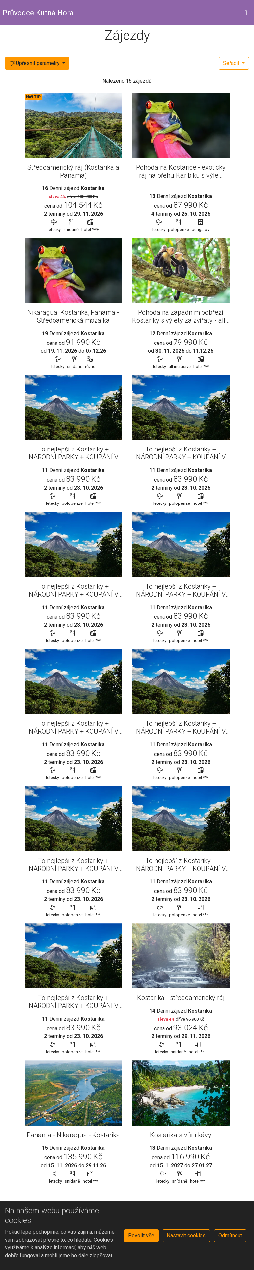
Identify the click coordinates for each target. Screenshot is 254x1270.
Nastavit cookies (186, 1235)
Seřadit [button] (232, 63)
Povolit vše (141, 1235)
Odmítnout (230, 1235)
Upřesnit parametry (35, 63)
